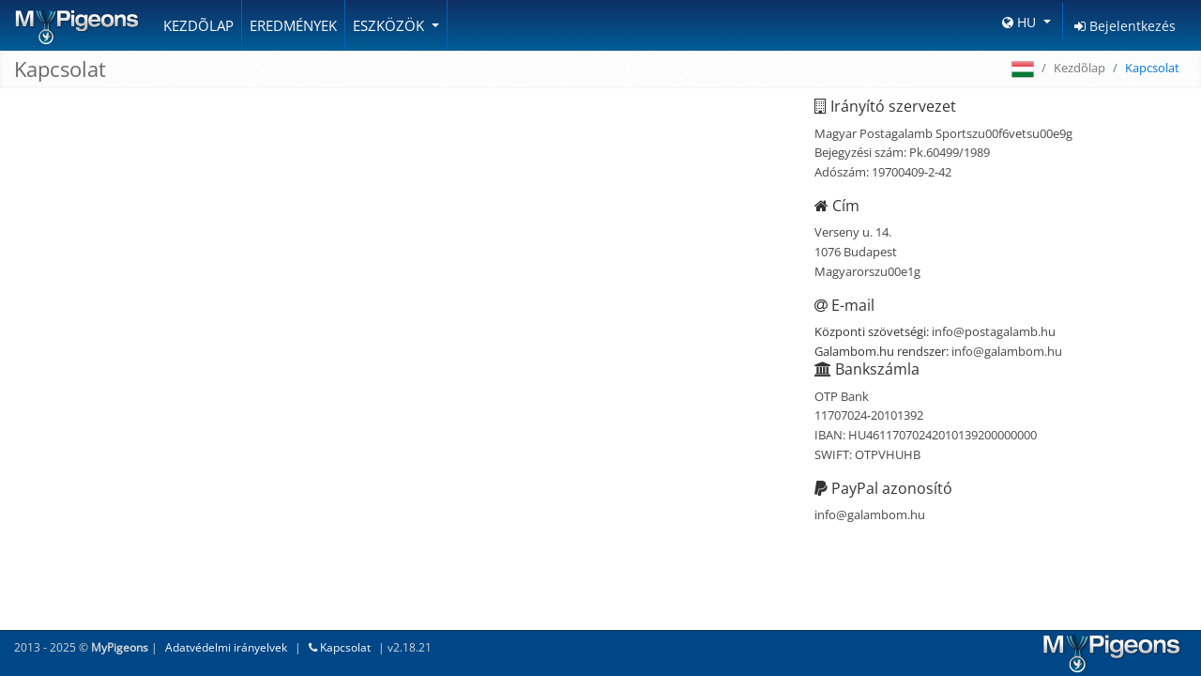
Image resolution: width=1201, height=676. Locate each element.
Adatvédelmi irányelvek (226, 647)
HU (1021, 22)
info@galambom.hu (1006, 351)
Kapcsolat (340, 647)
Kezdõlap (198, 25)
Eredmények (293, 25)
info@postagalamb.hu (994, 331)
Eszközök (390, 25)
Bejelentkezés (1125, 26)
